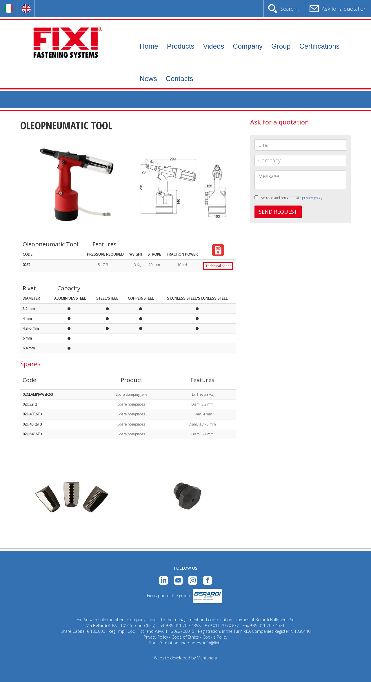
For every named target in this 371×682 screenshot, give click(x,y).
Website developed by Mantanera (185, 658)
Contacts (179, 78)
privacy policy (312, 197)
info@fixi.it (212, 643)
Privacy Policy (156, 637)
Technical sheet (218, 265)
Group (281, 46)
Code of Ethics (185, 637)
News (148, 78)
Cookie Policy (215, 637)
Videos (213, 46)
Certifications (319, 46)
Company (248, 46)
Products (180, 46)
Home (149, 46)
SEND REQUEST (278, 211)
